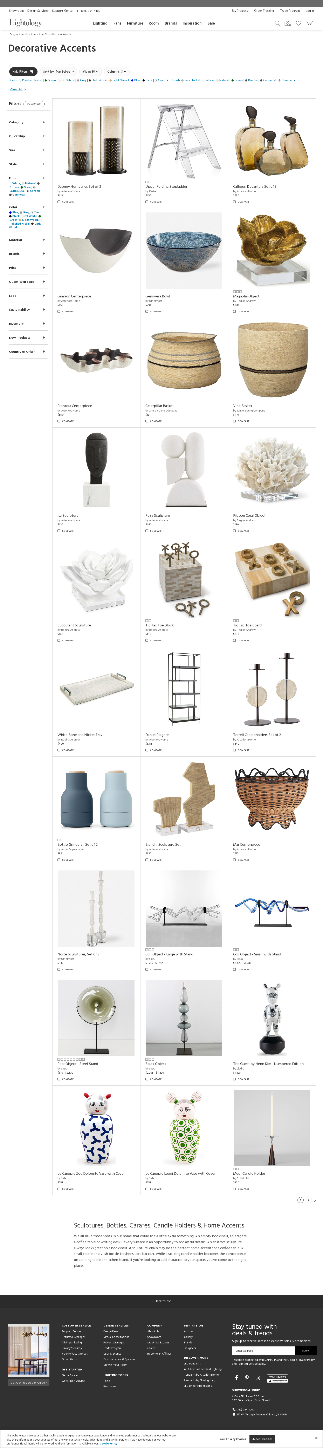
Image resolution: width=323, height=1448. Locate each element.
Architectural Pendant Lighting (203, 1369)
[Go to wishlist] (299, 23)
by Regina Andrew (247, 301)
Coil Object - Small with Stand (260, 954)
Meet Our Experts (158, 1342)
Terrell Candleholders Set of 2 (260, 735)
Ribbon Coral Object (252, 516)
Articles (188, 1331)
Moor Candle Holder (252, 1174)
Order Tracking (264, 10)
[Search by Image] (287, 23)
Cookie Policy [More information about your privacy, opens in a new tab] (108, 1444)
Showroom (16, 10)
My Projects (240, 10)
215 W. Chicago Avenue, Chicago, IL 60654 (260, 1414)
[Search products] (277, 23)
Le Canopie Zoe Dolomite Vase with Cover (99, 1174)
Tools (106, 1381)
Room (154, 23)
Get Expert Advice (73, 1381)
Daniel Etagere (162, 735)
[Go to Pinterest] (247, 1378)
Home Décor (44, 34)
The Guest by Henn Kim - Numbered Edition (271, 1064)
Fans (117, 23)
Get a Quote (70, 1375)
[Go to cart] (309, 22)
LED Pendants (192, 1363)
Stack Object (161, 1064)
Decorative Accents (61, 34)
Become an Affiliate (159, 1353)
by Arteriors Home (77, 191)
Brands (171, 23)
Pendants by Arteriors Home (201, 1375)
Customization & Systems (119, 1359)
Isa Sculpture (76, 516)
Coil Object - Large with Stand (175, 954)
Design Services (37, 10)
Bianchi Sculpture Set (168, 845)
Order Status (69, 1359)
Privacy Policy (306, 1360)
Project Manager (113, 1342)
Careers (151, 1348)
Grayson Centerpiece (82, 297)
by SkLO (156, 959)
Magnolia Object (249, 297)
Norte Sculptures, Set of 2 (87, 954)
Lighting (100, 23)
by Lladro (241, 1068)
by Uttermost (159, 301)
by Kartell (157, 191)
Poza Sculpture (163, 516)
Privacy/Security (72, 1348)
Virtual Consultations (116, 1337)
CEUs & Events (112, 1353)
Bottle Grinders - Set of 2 (86, 845)
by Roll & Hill (243, 1178)
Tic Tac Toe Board (250, 625)
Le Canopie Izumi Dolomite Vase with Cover (186, 1174)
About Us (153, 1331)
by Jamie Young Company (167, 410)
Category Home (17, 34)
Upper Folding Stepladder (172, 187)
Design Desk (110, 1331)
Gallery (188, 1337)
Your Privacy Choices (75, 1354)
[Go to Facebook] (237, 1378)
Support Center (63, 10)
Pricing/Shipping (72, 1342)
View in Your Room (115, 1365)
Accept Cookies (262, 1439)
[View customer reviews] (277, 1378)
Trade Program (290, 10)
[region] (161, 1439)
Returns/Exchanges (73, 1337)
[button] (90, 80)
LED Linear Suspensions (198, 1386)
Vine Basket (245, 406)
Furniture (135, 23)
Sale (211, 23)
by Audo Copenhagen (79, 849)
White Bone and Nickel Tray (88, 735)
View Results (43, 105)
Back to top (161, 1301)
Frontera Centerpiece (83, 406)
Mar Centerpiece (249, 845)
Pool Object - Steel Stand (86, 1064)
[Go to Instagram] (258, 1378)
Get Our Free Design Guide (29, 1382)
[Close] (316, 1437)
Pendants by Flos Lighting (199, 1380)
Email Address (244, 1350)
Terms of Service (247, 1364)
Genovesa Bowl (163, 297)
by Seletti (72, 1178)
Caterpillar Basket (165, 406)
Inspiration (192, 23)
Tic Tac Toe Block (165, 625)
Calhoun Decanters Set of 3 (257, 187)
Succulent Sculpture (82, 625)
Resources (109, 1386)
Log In (310, 10)
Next (315, 1200)
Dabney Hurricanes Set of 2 (87, 187)
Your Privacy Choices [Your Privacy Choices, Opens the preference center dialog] (233, 1439)
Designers (190, 1348)
